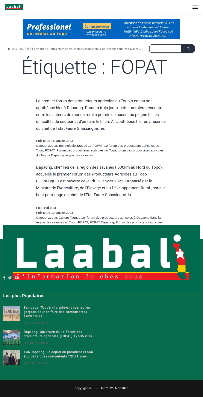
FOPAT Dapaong (102, 222)
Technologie (67, 145)
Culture (64, 217)
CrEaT (95, 388)
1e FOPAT (95, 145)
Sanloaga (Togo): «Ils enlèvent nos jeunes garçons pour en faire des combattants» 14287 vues (57, 312)
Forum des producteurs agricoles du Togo (86, 150)
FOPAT (50, 150)
